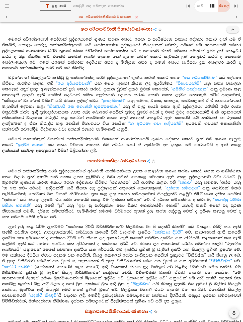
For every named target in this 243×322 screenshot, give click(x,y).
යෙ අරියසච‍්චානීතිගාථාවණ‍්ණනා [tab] (122, 17)
